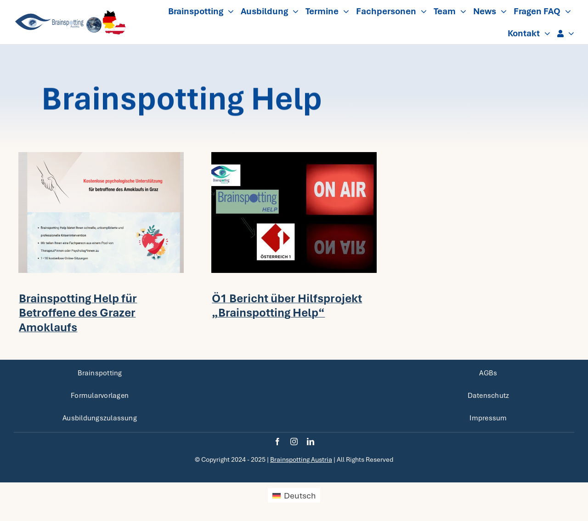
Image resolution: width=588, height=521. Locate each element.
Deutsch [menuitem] (300, 495)
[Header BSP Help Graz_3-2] (101, 156)
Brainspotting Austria (301, 459)
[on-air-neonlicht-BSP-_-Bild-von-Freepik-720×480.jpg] (294, 156)
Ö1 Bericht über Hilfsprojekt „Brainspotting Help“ (287, 305)
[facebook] (277, 441)
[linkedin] (310, 441)
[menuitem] (294, 495)
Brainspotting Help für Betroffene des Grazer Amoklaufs (78, 312)
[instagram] (294, 441)
